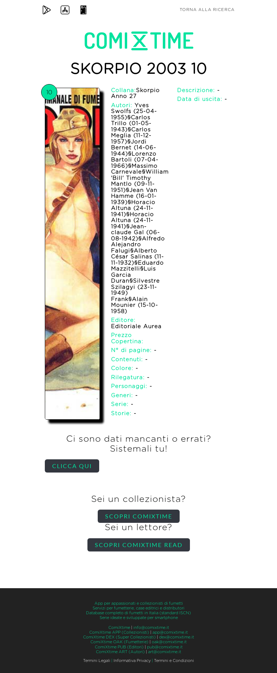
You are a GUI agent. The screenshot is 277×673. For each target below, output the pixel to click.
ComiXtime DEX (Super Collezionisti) (119, 637)
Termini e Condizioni (174, 661)
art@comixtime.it (164, 652)
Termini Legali (96, 661)
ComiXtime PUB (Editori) (119, 647)
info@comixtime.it (151, 628)
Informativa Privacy (132, 661)
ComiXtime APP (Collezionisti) (119, 632)
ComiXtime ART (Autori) (120, 652)
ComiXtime (119, 628)
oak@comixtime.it (169, 642)
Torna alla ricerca (207, 10)
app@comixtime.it (170, 632)
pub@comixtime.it (165, 647)
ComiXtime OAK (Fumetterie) (119, 642)
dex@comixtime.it (176, 637)
